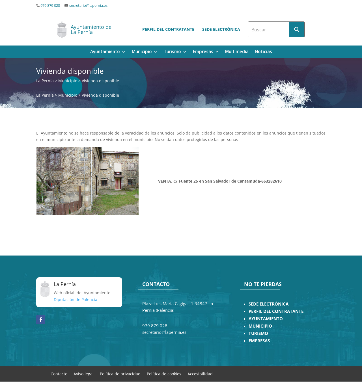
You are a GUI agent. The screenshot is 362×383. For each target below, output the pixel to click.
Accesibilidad (200, 373)
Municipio (142, 52)
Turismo (172, 52)
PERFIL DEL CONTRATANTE (276, 311)
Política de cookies (164, 373)
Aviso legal (84, 373)
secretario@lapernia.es (88, 5)
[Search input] (268, 29)
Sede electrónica (221, 29)
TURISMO (258, 333)
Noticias (263, 52)
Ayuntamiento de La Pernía (91, 29)
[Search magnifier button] (296, 29)
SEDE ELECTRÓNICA (268, 304)
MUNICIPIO (260, 326)
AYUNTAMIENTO (266, 319)
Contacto (59, 373)
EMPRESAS (259, 341)
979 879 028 (50, 5)
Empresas (203, 52)
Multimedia (237, 52)
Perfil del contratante (168, 29)
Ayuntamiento (105, 52)
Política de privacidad (120, 373)
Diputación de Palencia (75, 299)
